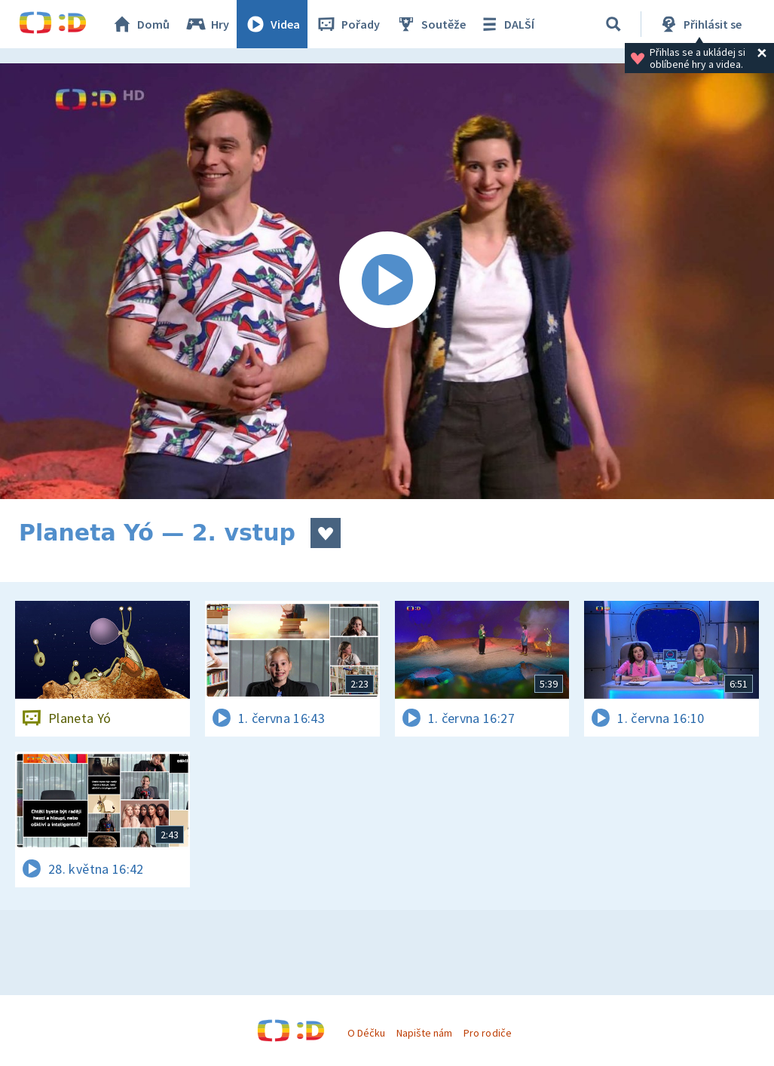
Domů (140, 24)
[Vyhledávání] (613, 24)
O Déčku (366, 1033)
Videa (272, 24)
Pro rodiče (487, 1033)
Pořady (347, 24)
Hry (207, 24)
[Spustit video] (387, 281)
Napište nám (424, 1033)
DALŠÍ (506, 24)
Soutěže (430, 24)
